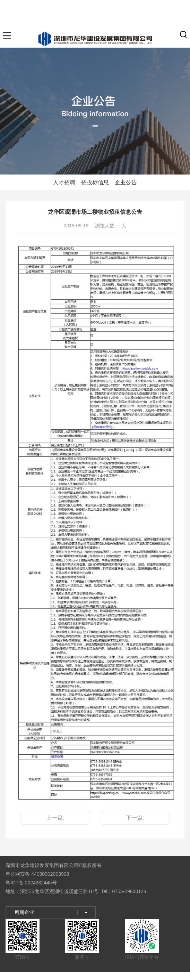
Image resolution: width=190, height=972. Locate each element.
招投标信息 (95, 182)
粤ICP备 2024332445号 (31, 882)
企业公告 (126, 182)
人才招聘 (64, 182)
